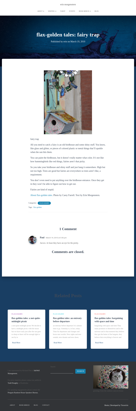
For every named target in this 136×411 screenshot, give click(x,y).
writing (52, 11)
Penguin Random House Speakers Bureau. (23, 393)
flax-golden (44, 203)
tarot (62, 11)
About (40, 11)
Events (72, 11)
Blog (97, 11)
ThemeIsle (124, 405)
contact (45, 405)
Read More (16, 343)
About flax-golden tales (41, 195)
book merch (85, 11)
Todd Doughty (13, 383)
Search (52, 367)
